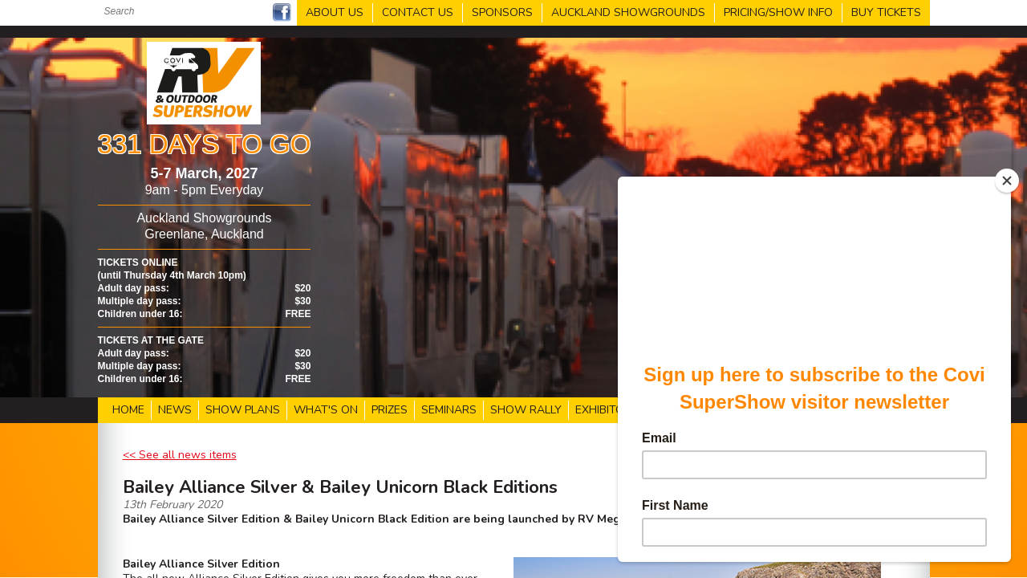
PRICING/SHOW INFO (778, 12)
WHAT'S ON (326, 409)
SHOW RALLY (526, 409)
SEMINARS (449, 409)
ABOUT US (334, 12)
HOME (128, 409)
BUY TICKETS (886, 12)
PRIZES (389, 409)
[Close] (1007, 181)
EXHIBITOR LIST (616, 409)
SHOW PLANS (242, 409)
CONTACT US (417, 12)
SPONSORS (502, 12)
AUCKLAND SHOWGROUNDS (628, 12)
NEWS (175, 409)
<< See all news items (180, 454)
